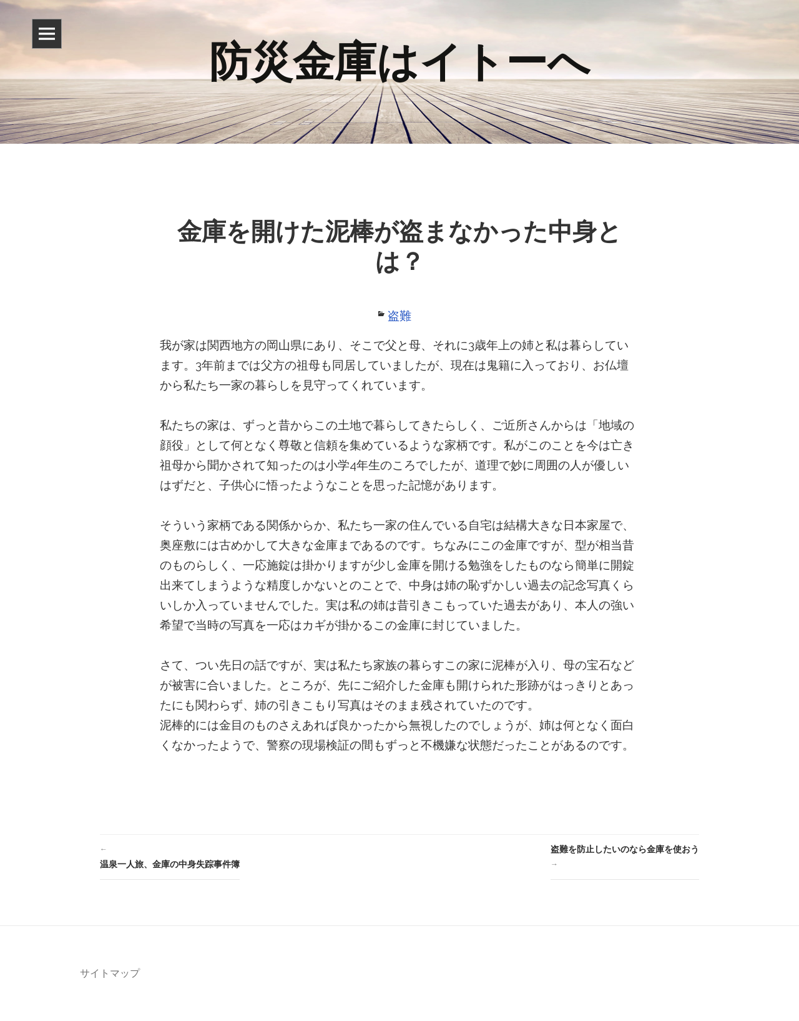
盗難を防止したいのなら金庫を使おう (625, 858)
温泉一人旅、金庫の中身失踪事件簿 (170, 855)
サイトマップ (110, 973)
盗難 (399, 315)
